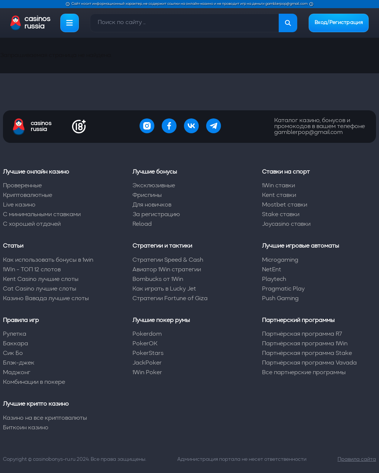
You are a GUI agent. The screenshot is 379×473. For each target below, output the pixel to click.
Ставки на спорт (286, 172)
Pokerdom (147, 334)
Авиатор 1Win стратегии (167, 270)
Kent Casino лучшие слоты (40, 279)
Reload (142, 224)
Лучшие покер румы (161, 320)
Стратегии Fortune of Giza (170, 299)
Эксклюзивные (154, 186)
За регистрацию (156, 215)
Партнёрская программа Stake (307, 353)
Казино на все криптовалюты (45, 418)
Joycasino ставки (286, 224)
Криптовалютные (27, 195)
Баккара (15, 344)
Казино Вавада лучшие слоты (46, 299)
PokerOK (145, 344)
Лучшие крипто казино (36, 404)
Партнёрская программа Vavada (309, 363)
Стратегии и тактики (162, 246)
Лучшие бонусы (155, 172)
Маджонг (16, 373)
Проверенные (22, 186)
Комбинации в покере (34, 382)
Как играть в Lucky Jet (164, 289)
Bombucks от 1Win (158, 279)
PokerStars (148, 353)
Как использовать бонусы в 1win (48, 260)
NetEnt (271, 270)
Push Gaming (280, 299)
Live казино (19, 205)
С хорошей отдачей (32, 224)
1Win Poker (147, 373)
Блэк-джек (18, 363)
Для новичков (152, 205)
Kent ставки (279, 195)
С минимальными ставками (42, 215)
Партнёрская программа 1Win (305, 344)
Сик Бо (13, 353)
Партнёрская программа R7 (302, 334)
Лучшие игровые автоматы (300, 246)
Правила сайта (357, 459)
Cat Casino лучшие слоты (39, 289)
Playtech (274, 279)
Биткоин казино (25, 428)
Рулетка (14, 334)
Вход (339, 23)
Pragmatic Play (283, 289)
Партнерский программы (298, 320)
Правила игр (21, 320)
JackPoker (147, 363)
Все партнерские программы (304, 373)
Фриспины (147, 195)
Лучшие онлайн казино (36, 172)
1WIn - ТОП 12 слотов (32, 270)
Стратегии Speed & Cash (168, 260)
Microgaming (280, 260)
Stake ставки (280, 215)
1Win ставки (278, 186)
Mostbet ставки (284, 205)
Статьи (13, 246)
